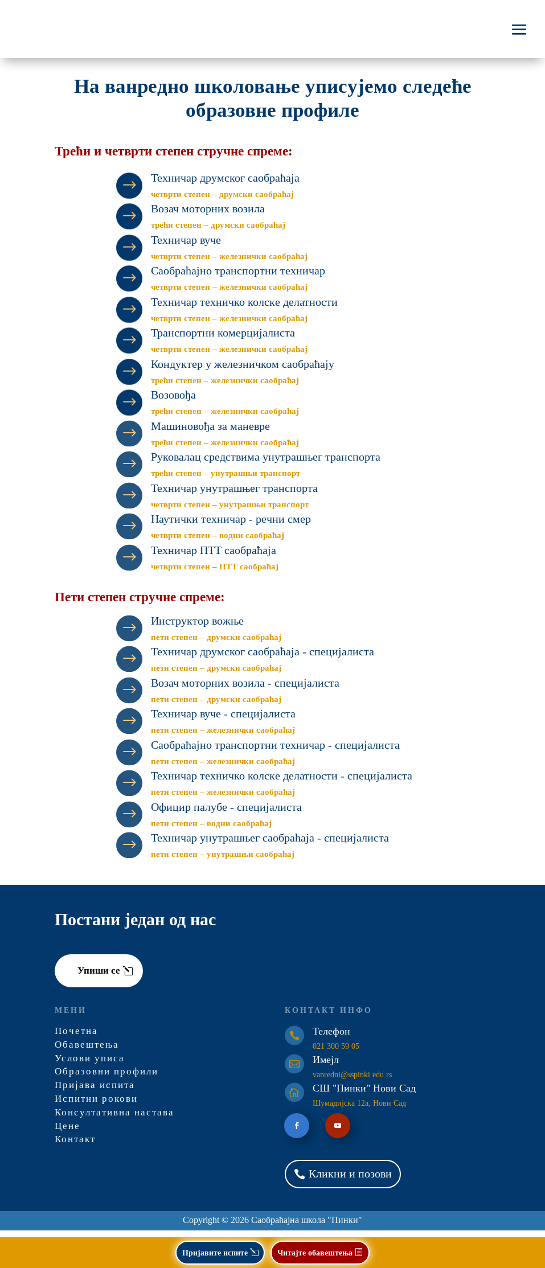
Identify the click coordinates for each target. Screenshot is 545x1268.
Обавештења (87, 1051)
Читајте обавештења (315, 1252)
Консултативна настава (114, 1119)
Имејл (326, 1066)
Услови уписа (90, 1065)
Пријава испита (95, 1091)
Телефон (331, 1038)
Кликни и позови (350, 1181)
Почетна (76, 1037)
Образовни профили (106, 1078)
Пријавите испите (215, 1252)
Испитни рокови (96, 1105)
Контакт (75, 1145)
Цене (67, 1132)
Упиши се (98, 977)
